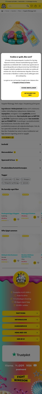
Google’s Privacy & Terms (22, 82)
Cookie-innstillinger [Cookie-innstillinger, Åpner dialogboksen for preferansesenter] (28, 88)
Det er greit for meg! (29, 94)
